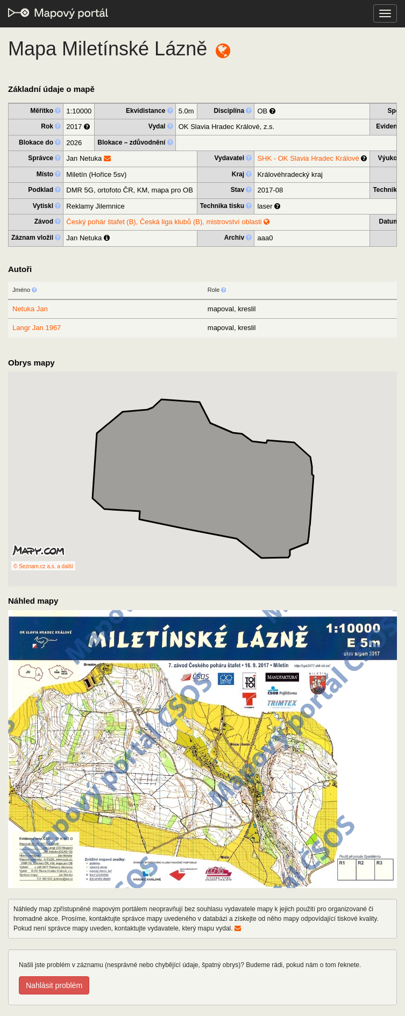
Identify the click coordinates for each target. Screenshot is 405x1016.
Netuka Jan (30, 309)
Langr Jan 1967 (36, 328)
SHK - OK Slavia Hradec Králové (308, 158)
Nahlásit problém (54, 985)
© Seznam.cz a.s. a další (43, 566)
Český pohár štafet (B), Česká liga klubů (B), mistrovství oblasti (167, 222)
